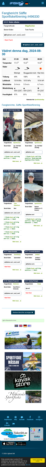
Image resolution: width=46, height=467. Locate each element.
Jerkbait (37, 254)
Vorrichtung (17, 254)
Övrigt (39, 284)
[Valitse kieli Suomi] (29, 326)
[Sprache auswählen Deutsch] (25, 326)
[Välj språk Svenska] (16, 326)
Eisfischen (16, 284)
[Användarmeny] (3, 3)
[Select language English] (21, 326)
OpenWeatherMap (39, 99)
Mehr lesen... (17, 161)
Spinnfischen (17, 142)
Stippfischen (30, 26)
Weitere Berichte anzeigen (23, 312)
